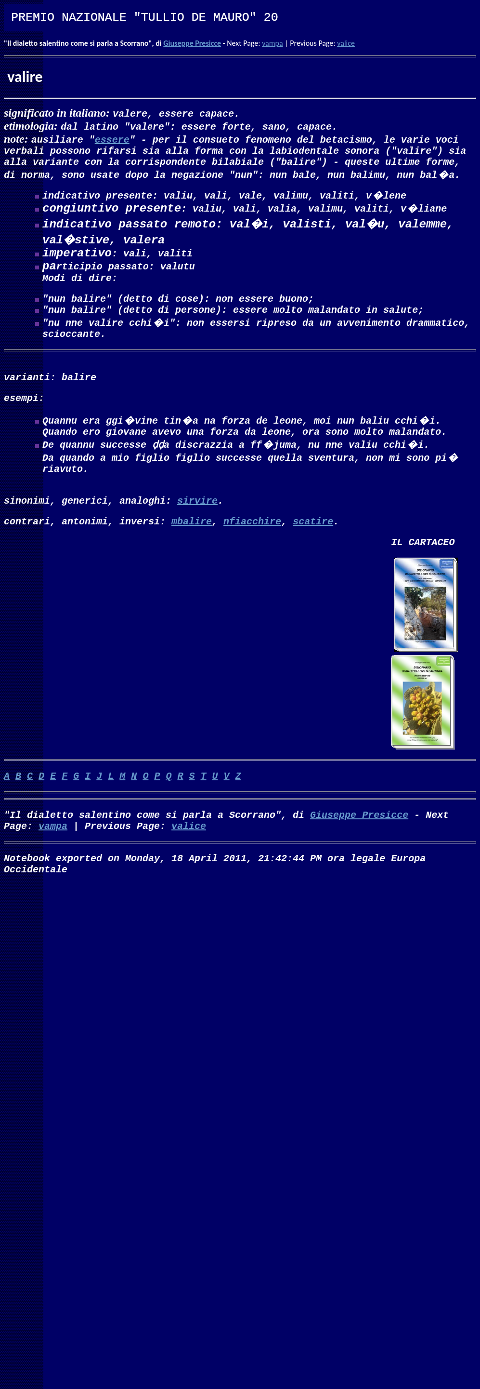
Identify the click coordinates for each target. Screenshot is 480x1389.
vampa (272, 43)
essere (112, 139)
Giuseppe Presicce (192, 43)
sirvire (197, 526)
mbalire (191, 548)
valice (346, 43)
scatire (313, 548)
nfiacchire (252, 548)
